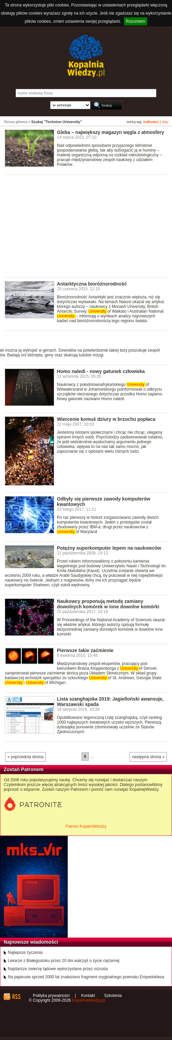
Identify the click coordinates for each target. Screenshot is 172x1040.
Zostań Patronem (24, 769)
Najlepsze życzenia (25, 952)
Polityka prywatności (51, 995)
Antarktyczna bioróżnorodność (92, 284)
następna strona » (148, 756)
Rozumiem (135, 21)
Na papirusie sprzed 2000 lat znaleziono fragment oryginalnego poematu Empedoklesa (86, 977)
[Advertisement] (88, 225)
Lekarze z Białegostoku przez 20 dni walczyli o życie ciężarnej (64, 960)
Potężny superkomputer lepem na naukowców (109, 548)
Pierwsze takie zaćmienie (85, 650)
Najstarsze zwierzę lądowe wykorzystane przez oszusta (58, 968)
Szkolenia (113, 995)
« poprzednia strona (25, 756)
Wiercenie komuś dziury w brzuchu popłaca (106, 419)
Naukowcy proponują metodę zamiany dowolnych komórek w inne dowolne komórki (108, 604)
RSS (16, 996)
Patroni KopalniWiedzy (86, 826)
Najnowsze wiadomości (31, 942)
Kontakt (88, 995)
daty (165, 122)
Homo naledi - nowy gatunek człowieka (101, 371)
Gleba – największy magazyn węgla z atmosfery (110, 132)
